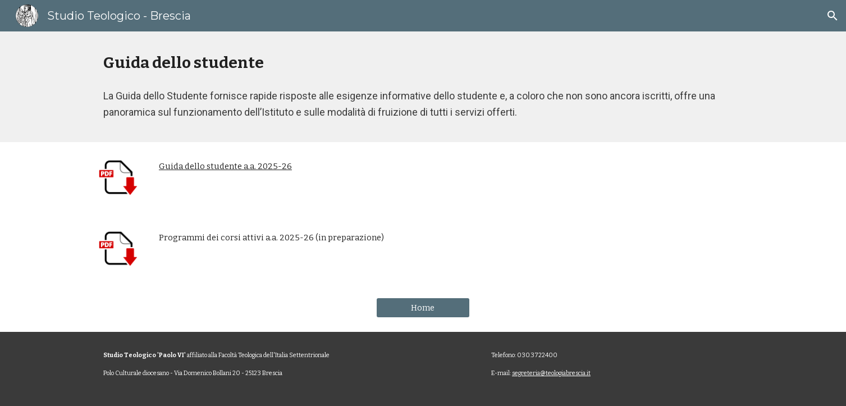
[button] (832, 15)
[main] (423, 62)
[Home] (423, 308)
